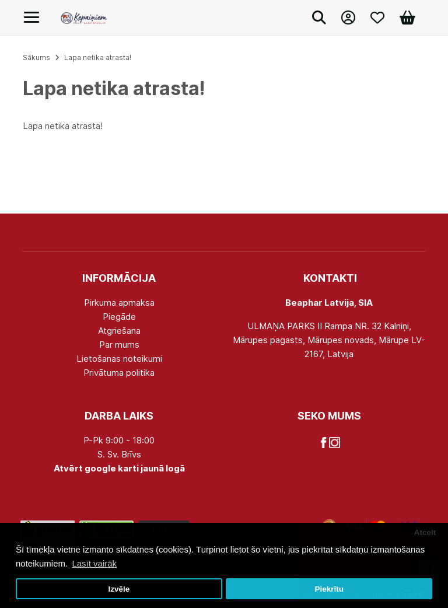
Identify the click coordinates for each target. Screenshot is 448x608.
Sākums (36, 57)
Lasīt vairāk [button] (94, 563)
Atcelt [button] (425, 532)
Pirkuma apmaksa (119, 302)
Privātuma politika (119, 372)
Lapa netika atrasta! (97, 57)
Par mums (119, 344)
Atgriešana (119, 330)
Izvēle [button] (119, 589)
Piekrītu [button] (329, 589)
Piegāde (119, 316)
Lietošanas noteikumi (119, 358)
